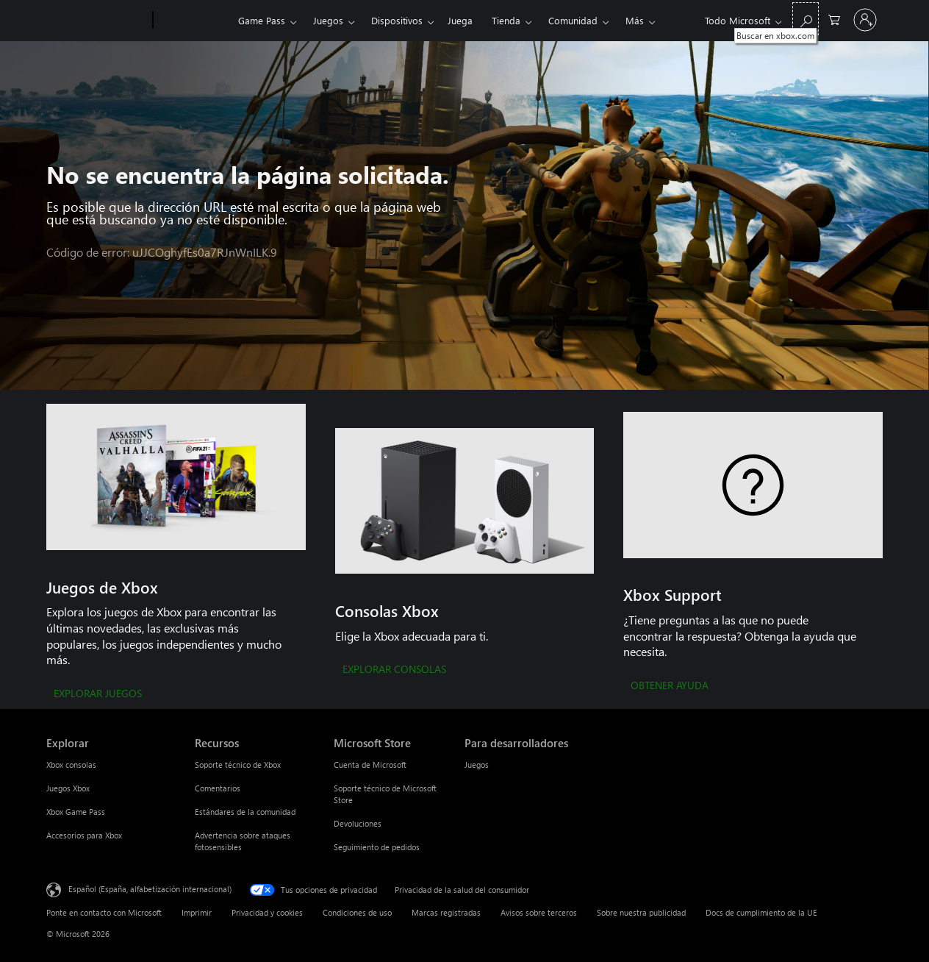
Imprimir (197, 912)
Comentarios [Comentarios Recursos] (217, 788)
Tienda (506, 20)
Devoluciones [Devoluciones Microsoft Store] (357, 823)
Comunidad (573, 20)
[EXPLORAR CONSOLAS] (394, 670)
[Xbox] (193, 20)
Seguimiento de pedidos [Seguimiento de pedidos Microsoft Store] (377, 847)
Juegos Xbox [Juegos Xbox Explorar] (68, 788)
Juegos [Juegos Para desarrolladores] (476, 764)
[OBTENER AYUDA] (669, 686)
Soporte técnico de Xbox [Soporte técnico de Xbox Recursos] (238, 764)
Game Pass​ (261, 20)
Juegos (328, 20)
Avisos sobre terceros (539, 912)
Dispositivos (397, 20)
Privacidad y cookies (267, 912)
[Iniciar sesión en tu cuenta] (865, 20)
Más (634, 20)
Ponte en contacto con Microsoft (104, 912)
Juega (460, 20)
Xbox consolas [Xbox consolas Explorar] (71, 764)
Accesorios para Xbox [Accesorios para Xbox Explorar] (84, 835)
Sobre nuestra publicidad (641, 912)
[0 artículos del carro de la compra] (834, 18)
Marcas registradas (446, 912)
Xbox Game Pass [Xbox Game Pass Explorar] (75, 811)
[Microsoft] (96, 20)
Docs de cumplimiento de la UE (761, 912)
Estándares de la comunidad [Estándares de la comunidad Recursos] (245, 811)
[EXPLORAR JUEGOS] (97, 694)
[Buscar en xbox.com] (805, 18)
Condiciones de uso (357, 912)
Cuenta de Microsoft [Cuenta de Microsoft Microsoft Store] (370, 764)
